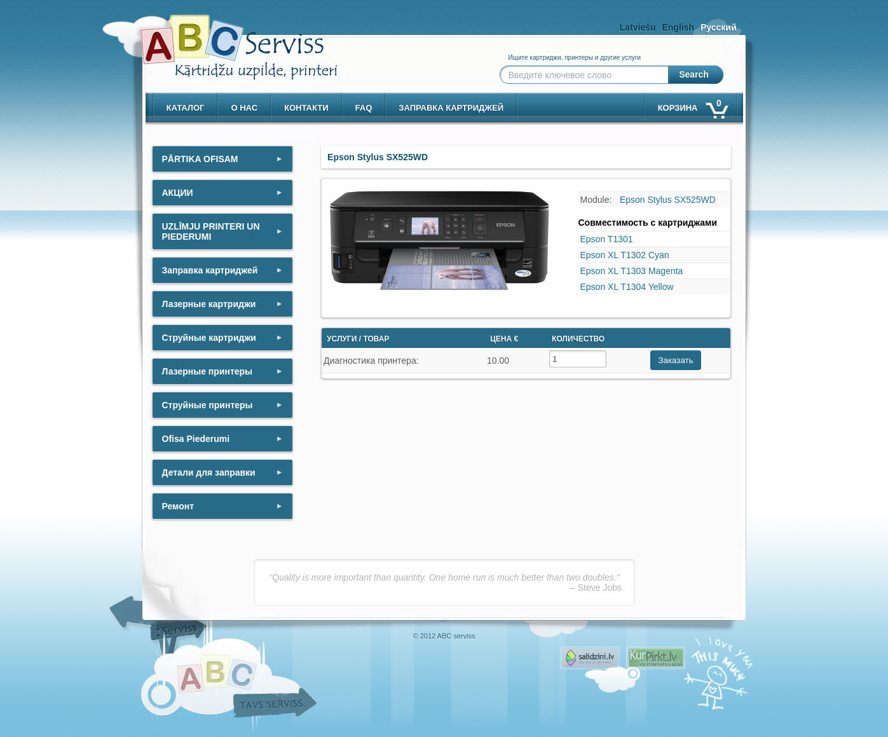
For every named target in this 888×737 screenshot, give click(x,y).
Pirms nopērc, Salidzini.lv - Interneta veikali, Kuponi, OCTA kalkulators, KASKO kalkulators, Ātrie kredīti (590, 658)
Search (694, 74)
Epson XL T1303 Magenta (631, 271)
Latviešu (638, 27)
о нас (244, 108)
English (678, 27)
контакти (306, 108)
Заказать (675, 360)
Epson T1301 (606, 239)
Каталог (186, 108)
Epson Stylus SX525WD (668, 200)
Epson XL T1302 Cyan (624, 255)
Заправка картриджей (451, 108)
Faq (363, 108)
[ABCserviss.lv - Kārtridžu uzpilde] (227, 38)
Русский (718, 27)
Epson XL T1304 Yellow (627, 287)
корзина (692, 105)
